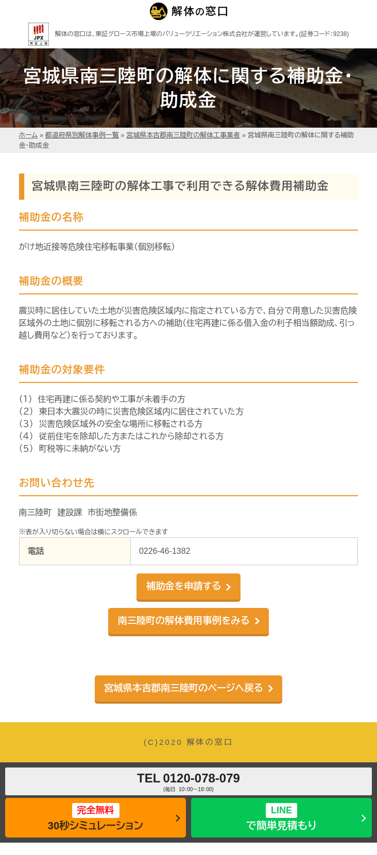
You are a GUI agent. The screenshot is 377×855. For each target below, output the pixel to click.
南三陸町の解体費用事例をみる (183, 620)
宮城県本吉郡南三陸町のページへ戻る (183, 688)
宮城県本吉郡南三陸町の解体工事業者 (183, 135)
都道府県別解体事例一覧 (82, 135)
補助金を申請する (183, 586)
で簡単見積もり (281, 817)
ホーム (28, 135)
